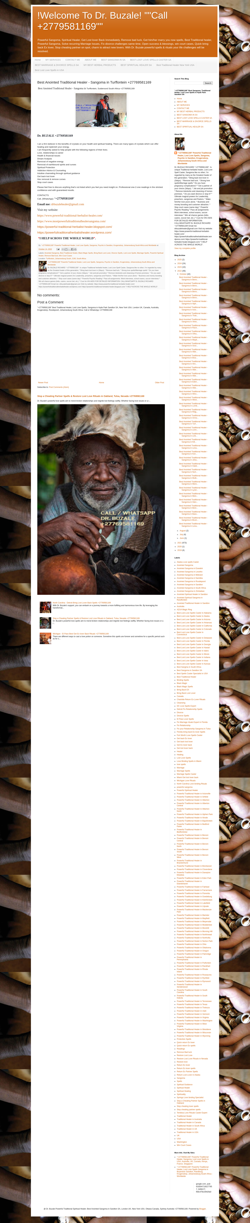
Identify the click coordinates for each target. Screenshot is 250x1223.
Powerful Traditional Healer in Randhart (193, 966)
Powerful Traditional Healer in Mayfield (193, 918)
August (183, 531)
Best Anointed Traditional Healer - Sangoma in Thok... (193, 314)
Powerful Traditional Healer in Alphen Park (195, 814)
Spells (179, 1081)
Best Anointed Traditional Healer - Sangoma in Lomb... (193, 404)
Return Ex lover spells (186, 1068)
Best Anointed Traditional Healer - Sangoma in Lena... (193, 446)
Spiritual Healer (183, 1088)
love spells (181, 764)
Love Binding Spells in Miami (189, 761)
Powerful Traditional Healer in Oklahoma (194, 948)
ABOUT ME (90, 60)
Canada (180, 696)
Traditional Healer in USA (187, 1132)
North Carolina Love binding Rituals (192, 784)
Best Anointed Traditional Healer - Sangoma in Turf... (193, 422)
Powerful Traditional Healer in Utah (191, 1011)
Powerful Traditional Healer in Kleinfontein (194, 900)
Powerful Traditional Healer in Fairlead (193, 887)
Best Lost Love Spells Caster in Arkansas (194, 623)
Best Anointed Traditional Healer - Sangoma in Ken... (193, 453)
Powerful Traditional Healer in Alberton (193, 800)
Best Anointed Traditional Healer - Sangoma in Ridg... (193, 411)
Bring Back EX (183, 690)
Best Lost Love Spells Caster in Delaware (194, 638)
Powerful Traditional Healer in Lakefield (193, 903)
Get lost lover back (185, 748)
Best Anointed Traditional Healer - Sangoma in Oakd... (193, 465)
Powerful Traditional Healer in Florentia (193, 893)
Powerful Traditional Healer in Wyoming (193, 1036)
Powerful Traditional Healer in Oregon (193, 951)
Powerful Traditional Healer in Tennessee (194, 1001)
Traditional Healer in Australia (189, 1119)
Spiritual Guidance (184, 1084)
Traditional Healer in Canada (189, 1122)
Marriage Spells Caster (186, 774)
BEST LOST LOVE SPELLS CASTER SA (150, 60)
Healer (179, 751)
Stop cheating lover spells (188, 1106)
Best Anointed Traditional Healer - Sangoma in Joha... (193, 459)
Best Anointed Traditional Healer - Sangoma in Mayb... (193, 338)
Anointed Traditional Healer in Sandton (193, 603)
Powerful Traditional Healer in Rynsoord (193, 981)
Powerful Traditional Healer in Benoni (192, 835)
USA (179, 1139)
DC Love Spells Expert (186, 706)
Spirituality (181, 1094)
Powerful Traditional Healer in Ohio (191, 944)
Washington (182, 1142)
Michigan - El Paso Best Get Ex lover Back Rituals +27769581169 (81, 634)
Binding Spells (183, 680)
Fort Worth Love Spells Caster (189, 735)
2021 (179, 543)
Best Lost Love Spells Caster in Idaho (193, 651)
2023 (179, 267)
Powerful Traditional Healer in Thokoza (193, 1007)
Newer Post (43, 382)
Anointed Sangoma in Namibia (190, 578)
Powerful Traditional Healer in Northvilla (193, 938)
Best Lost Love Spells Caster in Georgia (194, 644)
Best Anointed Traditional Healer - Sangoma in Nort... (193, 470)
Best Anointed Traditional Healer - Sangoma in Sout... (193, 344)
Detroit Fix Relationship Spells (189, 709)
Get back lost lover (185, 742)
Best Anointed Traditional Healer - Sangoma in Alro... (193, 362)
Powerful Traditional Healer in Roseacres (194, 975)
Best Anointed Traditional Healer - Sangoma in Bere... (193, 507)
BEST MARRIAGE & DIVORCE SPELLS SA (57, 65)
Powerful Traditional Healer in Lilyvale (193, 906)
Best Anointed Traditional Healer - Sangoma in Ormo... (193, 416)
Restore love (182, 1062)
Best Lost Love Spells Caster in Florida (193, 641)
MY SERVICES (53, 60)
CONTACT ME (73, 60)
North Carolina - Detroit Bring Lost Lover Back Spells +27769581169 (82, 603)
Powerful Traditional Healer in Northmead (194, 934)
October (183, 274)
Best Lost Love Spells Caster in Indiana (193, 657)
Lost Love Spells (129, 253)
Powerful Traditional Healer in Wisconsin (194, 1032)
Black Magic (182, 683)
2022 (179, 271)
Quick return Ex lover (186, 1042)
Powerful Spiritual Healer (187, 790)
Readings (181, 1049)
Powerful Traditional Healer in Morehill (193, 928)
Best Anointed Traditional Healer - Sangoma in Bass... (193, 513)
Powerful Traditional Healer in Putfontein (194, 963)
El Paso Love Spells (185, 719)
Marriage (180, 768)
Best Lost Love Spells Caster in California (194, 626)
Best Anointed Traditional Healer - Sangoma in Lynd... (193, 489)
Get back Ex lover (184, 738)
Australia (180, 606)
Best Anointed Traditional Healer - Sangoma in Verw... (193, 320)
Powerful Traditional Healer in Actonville (193, 794)
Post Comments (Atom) (59, 387)
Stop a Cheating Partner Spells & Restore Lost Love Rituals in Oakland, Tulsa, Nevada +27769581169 (90, 396)
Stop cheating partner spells (189, 1109)
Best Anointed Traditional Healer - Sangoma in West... (193, 398)
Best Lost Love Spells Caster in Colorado (194, 629)
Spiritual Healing (184, 1091)
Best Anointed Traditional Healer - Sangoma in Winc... (193, 392)
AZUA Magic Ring (184, 609)
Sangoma (181, 1078)
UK (178, 1135)
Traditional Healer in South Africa (191, 1126)
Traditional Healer (184, 1116)
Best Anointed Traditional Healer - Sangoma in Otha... (193, 332)
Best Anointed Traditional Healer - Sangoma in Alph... (193, 302)
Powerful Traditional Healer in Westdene (194, 1029)
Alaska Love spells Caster (188, 562)
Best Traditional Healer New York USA (175, 65)
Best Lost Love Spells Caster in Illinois (193, 654)
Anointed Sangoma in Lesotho (189, 572)
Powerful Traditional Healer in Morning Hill (194, 931)
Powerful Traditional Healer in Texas (192, 1004)
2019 (179, 550)
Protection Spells (184, 1039)
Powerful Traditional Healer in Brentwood (194, 866)
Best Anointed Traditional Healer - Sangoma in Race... (193, 326)
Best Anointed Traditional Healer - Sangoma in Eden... (193, 380)
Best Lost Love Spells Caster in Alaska (193, 616)
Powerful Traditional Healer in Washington (194, 1021)
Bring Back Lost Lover (102, 253)
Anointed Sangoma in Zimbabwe (190, 591)
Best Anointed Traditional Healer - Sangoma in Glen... (193, 501)
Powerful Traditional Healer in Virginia (193, 1017)
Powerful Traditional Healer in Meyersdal (194, 921)
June (182, 538)
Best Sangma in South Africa (189, 667)
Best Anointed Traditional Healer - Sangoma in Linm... (193, 428)
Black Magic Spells (85, 253)
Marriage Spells (143, 253)
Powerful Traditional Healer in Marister (193, 915)
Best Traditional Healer (68, 253)
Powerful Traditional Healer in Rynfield (193, 978)
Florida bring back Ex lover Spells (191, 732)
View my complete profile (185, 248)
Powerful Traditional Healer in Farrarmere (194, 890)
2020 (179, 546)
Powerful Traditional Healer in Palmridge (194, 954)
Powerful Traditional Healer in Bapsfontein (194, 821)
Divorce (180, 712)
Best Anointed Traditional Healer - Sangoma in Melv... (193, 495)
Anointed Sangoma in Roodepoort (191, 581)
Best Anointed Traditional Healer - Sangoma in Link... (193, 435)
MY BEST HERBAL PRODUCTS (100, 65)
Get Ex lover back (184, 745)
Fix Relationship (183, 725)
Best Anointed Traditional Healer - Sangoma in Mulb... (193, 477)
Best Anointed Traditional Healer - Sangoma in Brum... (193, 519)
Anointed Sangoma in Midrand (189, 575)
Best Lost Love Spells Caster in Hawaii (193, 647)
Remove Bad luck (51, 256)
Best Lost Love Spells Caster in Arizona (193, 619)
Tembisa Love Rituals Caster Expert (192, 1113)
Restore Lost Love (184, 1055)
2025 (179, 260)
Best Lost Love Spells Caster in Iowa (192, 661)
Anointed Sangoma (51, 253)
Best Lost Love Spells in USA (49, 70)
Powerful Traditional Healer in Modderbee (194, 925)
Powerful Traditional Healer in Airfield (192, 797)
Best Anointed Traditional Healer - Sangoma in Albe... (193, 350)
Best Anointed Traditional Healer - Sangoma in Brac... (193, 356)
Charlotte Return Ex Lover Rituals (191, 699)
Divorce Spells (116, 253)
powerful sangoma (184, 787)
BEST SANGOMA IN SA (113, 60)
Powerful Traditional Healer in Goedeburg (194, 896)
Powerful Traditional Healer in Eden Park (194, 878)
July (182, 534)
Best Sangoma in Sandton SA (189, 670)
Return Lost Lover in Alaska (188, 1075)
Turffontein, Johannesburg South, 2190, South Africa (66, 258)
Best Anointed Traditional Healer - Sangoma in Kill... (193, 440)
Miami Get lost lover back (187, 777)
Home (38, 60)
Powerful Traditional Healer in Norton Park (195, 941)
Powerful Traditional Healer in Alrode (192, 818)
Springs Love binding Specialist (190, 1097)
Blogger (202, 1209)
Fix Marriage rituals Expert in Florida (192, 722)
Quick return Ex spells (186, 1046)
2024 (179, 263)
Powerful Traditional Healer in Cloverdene (194, 869)
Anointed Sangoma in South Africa (191, 588)
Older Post (159, 382)
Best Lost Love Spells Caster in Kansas (193, 664)
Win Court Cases (65, 256)
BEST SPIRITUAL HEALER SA (136, 65)
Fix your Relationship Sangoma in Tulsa (193, 729)
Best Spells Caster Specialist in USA (192, 673)
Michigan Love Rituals (186, 780)
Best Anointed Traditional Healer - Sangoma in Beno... (193, 278)
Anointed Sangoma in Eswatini (190, 568)
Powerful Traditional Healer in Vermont (193, 1014)
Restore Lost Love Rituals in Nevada (192, 1059)
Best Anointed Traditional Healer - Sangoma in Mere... (193, 483)
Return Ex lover (183, 1065)
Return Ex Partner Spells (187, 1071)
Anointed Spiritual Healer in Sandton (192, 594)
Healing (180, 755)
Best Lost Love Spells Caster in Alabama (194, 613)
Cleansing (181, 703)
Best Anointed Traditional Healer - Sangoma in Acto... (193, 308)
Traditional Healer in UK (187, 1129)
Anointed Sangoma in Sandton (190, 585)
